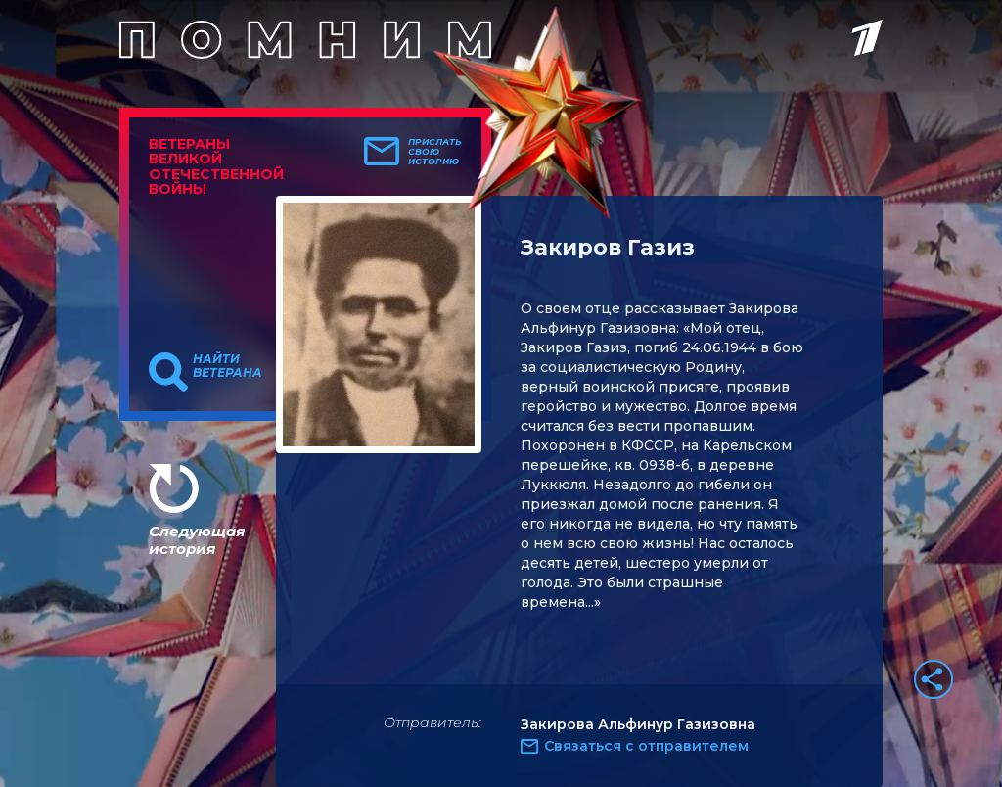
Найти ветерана (227, 366)
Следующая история (197, 540)
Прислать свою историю (435, 151)
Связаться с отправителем (646, 746)
